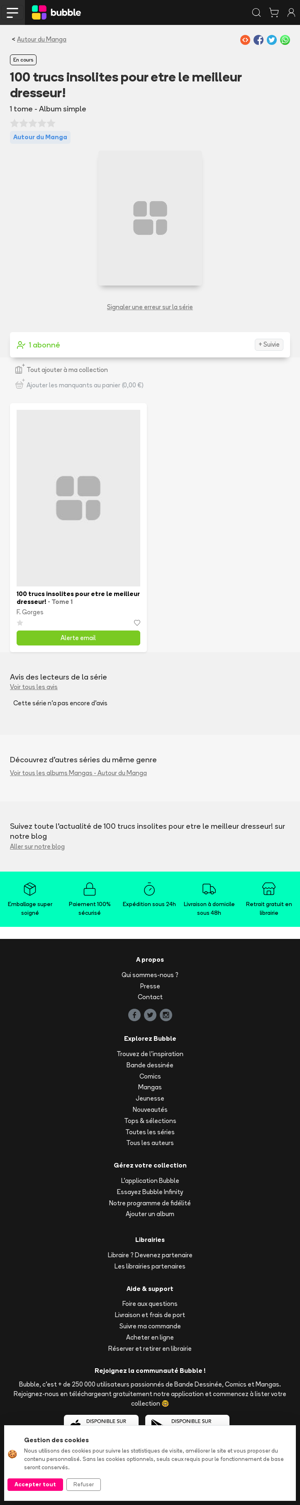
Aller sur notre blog (37, 846)
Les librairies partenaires (150, 1266)
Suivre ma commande (150, 1326)
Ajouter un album (150, 1214)
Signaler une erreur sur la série (150, 307)
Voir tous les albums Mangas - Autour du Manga (78, 773)
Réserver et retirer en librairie (150, 1348)
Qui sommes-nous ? (150, 975)
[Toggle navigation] (12, 12)
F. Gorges (30, 612)
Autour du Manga (41, 39)
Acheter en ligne (150, 1337)
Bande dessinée (150, 1065)
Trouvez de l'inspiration (150, 1054)
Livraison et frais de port (150, 1315)
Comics (150, 1076)
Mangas (150, 1087)
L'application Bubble (150, 1181)
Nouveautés (150, 1109)
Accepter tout (35, 1484)
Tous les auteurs (150, 1143)
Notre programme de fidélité (150, 1203)
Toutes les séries (150, 1132)
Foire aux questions (150, 1304)
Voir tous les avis (34, 687)
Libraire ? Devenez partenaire (150, 1255)
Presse (150, 986)
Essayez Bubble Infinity (150, 1192)
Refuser (83, 1484)
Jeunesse (150, 1098)
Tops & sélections (150, 1121)
